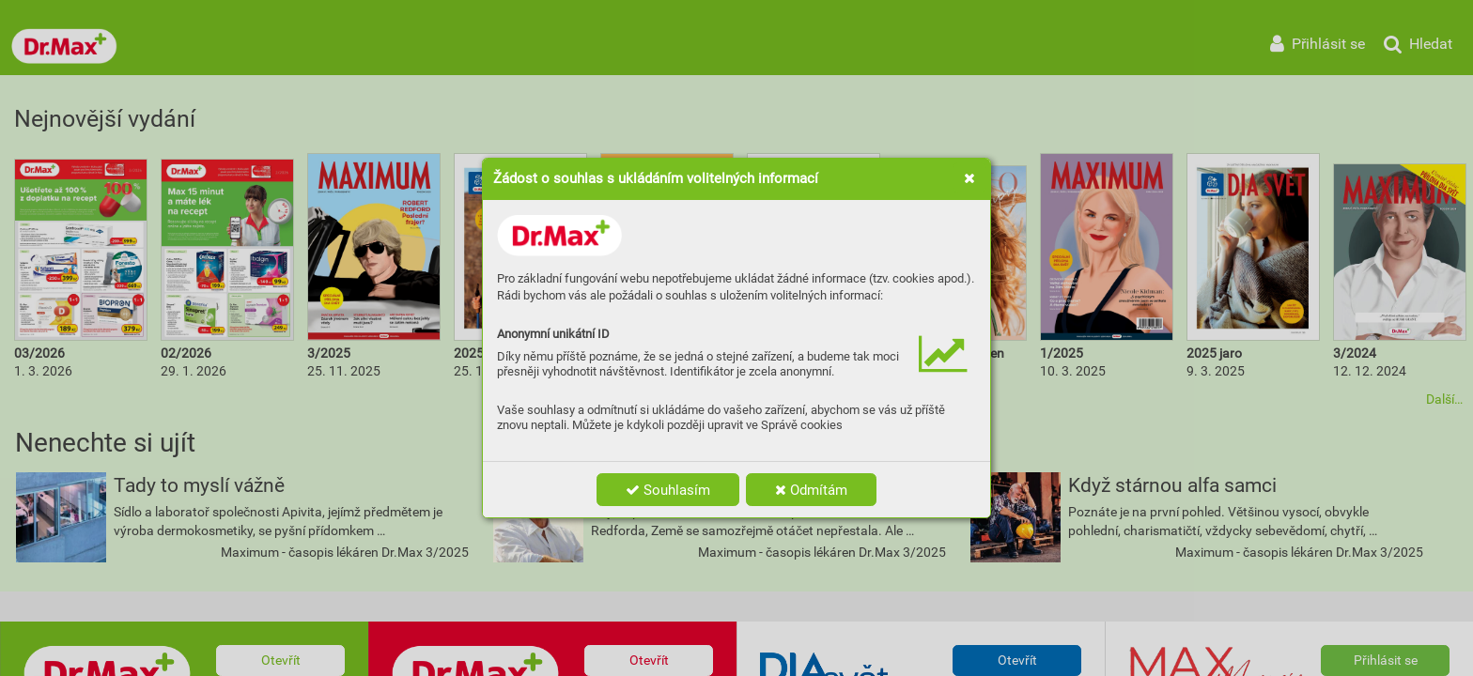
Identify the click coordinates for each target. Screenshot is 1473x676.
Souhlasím (668, 490)
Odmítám (811, 490)
